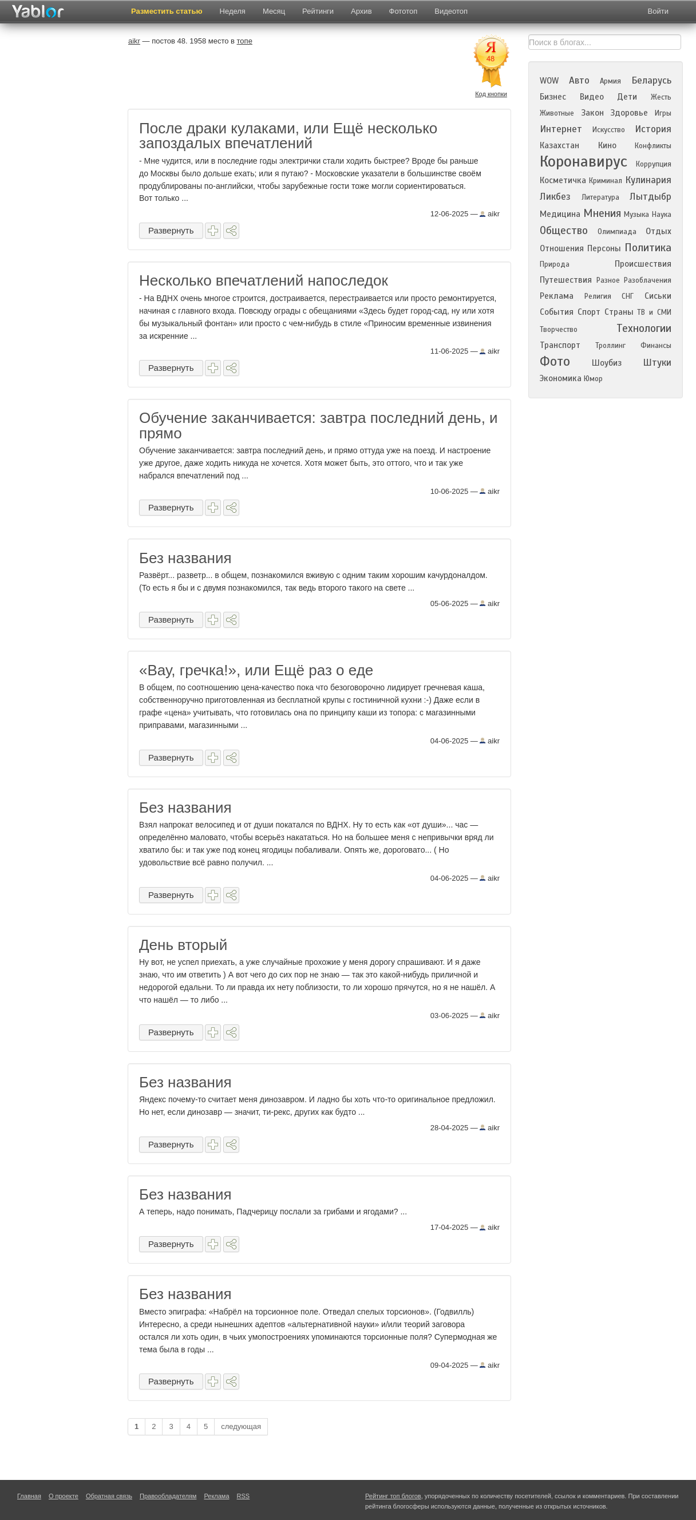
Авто (579, 80)
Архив (361, 11)
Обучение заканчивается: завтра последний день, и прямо (318, 425)
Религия (597, 296)
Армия (610, 81)
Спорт (589, 312)
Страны (619, 312)
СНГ (628, 296)
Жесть (661, 97)
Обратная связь (109, 1496)
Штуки (657, 363)
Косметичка (563, 180)
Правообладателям (168, 1496)
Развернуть (171, 230)
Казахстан (559, 145)
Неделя (233, 11)
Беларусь (651, 80)
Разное (608, 280)
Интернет (561, 129)
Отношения (562, 248)
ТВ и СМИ (654, 312)
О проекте (63, 1496)
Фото (555, 361)
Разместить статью (167, 11)
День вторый (183, 944)
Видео (592, 97)
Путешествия (566, 280)
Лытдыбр (650, 197)
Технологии (643, 328)
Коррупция (653, 164)
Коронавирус (583, 161)
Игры (663, 113)
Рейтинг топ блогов (393, 1496)
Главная (29, 1496)
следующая (241, 1426)
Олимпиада (617, 231)
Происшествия (643, 264)
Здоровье (629, 113)
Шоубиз (607, 363)
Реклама (557, 296)
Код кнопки (491, 93)
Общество (564, 230)
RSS (243, 1496)
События (557, 312)
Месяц (274, 11)
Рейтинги (318, 11)
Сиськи (657, 296)
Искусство (608, 129)
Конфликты (653, 146)
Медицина (560, 214)
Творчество (559, 329)
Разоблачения (647, 280)
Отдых (658, 231)
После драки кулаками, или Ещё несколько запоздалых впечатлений (288, 136)
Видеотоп (451, 11)
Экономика (561, 378)
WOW (549, 81)
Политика (647, 247)
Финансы (655, 345)
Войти (658, 11)
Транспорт (560, 345)
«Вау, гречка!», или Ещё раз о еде (256, 670)
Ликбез (555, 197)
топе (244, 41)
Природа (555, 264)
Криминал (605, 180)
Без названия (185, 558)
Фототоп (403, 11)
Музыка (636, 214)
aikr (490, 213)
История (653, 129)
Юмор (593, 378)
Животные (557, 113)
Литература (600, 197)
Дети (627, 97)
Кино (607, 145)
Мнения (602, 213)
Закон (592, 113)
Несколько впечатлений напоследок (263, 280)
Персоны (604, 248)
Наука (661, 214)
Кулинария (648, 180)
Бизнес (553, 97)
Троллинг (610, 345)
